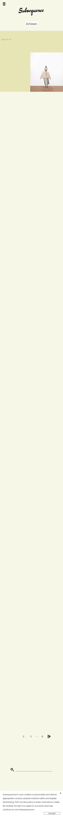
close (60, 793)
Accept (52, 813)
